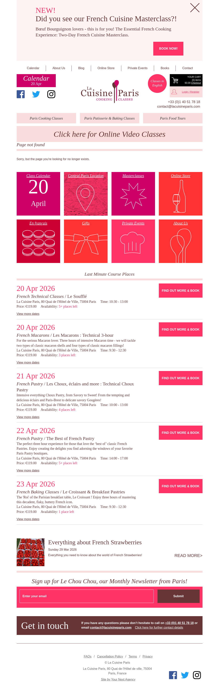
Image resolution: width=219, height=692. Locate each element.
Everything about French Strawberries (95, 542)
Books (165, 68)
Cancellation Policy (110, 656)
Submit (178, 596)
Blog (81, 68)
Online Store (106, 68)
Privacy (148, 656)
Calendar (33, 68)
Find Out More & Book (180, 290)
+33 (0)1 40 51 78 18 (184, 102)
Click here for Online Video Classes (110, 134)
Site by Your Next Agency (118, 679)
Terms (133, 656)
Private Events (138, 68)
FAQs (87, 656)
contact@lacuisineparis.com (178, 106)
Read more (187, 556)
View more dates (28, 313)
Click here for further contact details (159, 627)
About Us (58, 68)
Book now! (168, 48)
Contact (187, 68)
